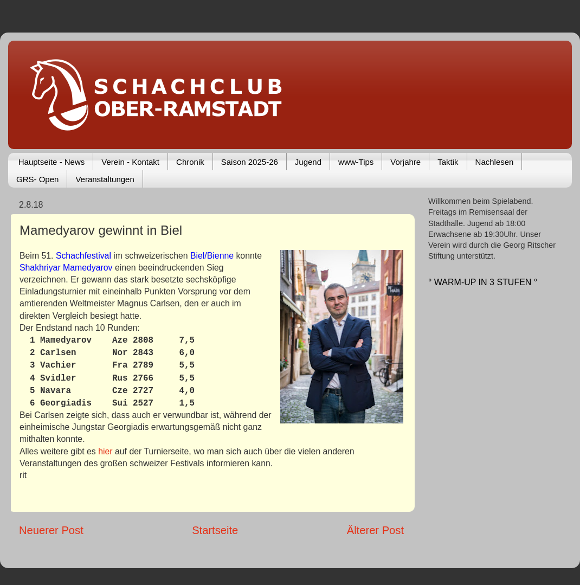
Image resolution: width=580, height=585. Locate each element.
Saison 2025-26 (249, 161)
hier (105, 451)
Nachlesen (494, 161)
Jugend (308, 161)
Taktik (447, 161)
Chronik (190, 161)
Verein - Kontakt (130, 161)
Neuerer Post (51, 530)
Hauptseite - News (51, 161)
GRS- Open (37, 179)
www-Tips (355, 161)
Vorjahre (405, 161)
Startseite (215, 530)
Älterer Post (375, 530)
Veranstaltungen (104, 179)
